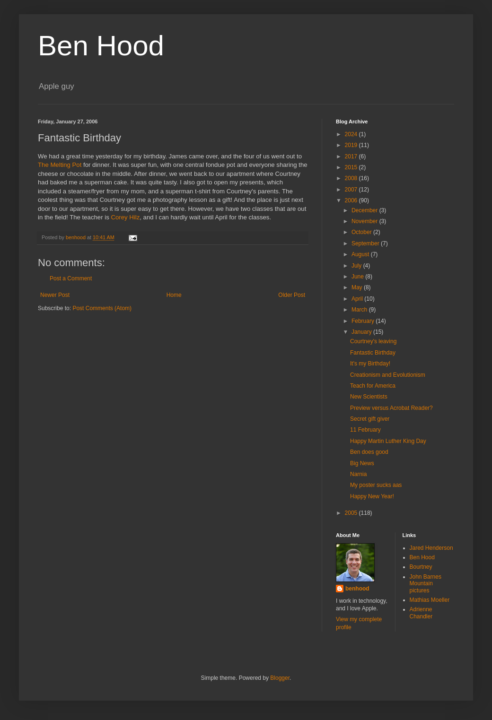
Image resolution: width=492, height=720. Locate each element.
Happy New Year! (372, 496)
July (357, 265)
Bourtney (421, 567)
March (360, 309)
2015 (352, 167)
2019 (352, 145)
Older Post (291, 295)
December (365, 210)
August (361, 254)
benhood (357, 588)
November (365, 221)
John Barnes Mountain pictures (425, 583)
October (362, 232)
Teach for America (372, 385)
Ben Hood (101, 45)
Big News (362, 463)
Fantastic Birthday (372, 352)
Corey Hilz (125, 217)
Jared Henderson (431, 548)
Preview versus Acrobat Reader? (391, 408)
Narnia (358, 474)
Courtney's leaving (373, 341)
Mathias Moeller (430, 600)
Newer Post (55, 295)
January (362, 332)
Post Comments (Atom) (102, 308)
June (358, 276)
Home (174, 295)
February (363, 321)
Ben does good (369, 452)
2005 (352, 513)
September (366, 243)
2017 (352, 156)
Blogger (280, 678)
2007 (352, 189)
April (357, 298)
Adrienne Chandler (421, 612)
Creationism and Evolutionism (387, 375)
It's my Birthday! (370, 363)
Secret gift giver (369, 419)
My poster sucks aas (376, 485)
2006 (352, 200)
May (357, 287)
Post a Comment (71, 278)
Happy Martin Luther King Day (388, 441)
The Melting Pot (59, 164)
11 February (365, 429)
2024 (352, 134)
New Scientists (368, 396)
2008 (352, 178)
